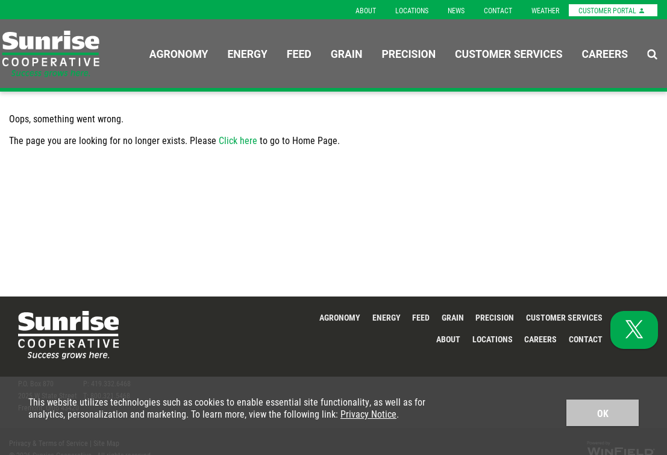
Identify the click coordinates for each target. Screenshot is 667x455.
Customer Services (508, 54)
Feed (299, 54)
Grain (347, 54)
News (456, 10)
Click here (238, 140)
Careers (604, 54)
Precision (408, 54)
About (365, 10)
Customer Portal (611, 10)
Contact (498, 10)
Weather (545, 10)
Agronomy (178, 54)
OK (603, 413)
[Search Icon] (652, 54)
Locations (411, 10)
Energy (247, 54)
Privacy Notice (368, 413)
